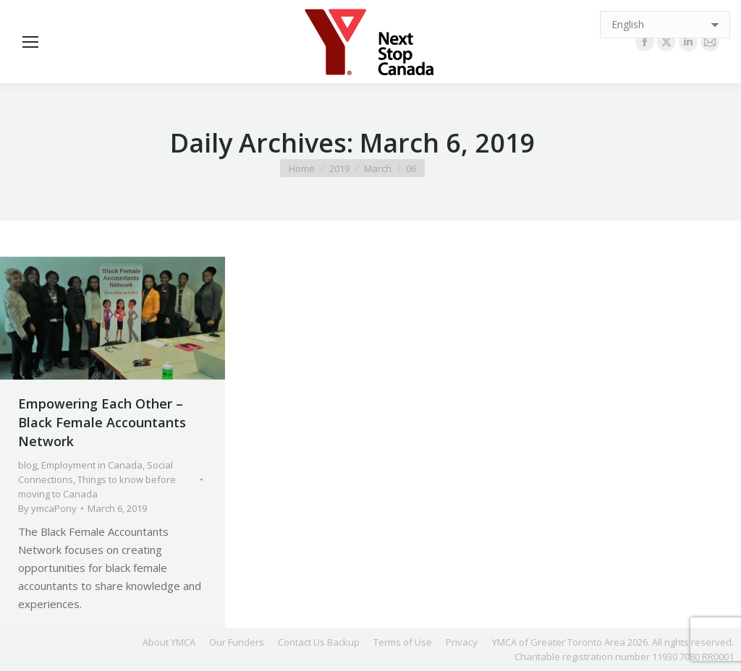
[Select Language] (665, 24)
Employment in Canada (92, 464)
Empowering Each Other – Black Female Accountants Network (102, 422)
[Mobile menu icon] (30, 42)
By (47, 508)
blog (27, 464)
